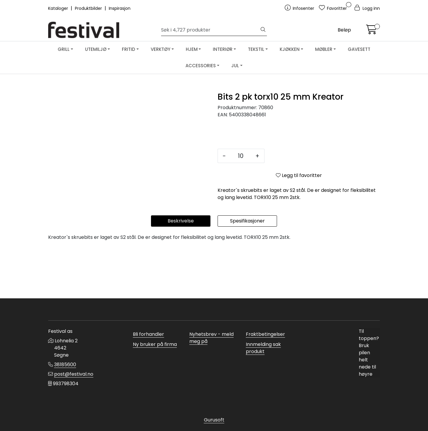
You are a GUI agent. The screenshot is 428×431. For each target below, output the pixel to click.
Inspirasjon (119, 8)
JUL (235, 65)
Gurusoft (214, 419)
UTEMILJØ (95, 49)
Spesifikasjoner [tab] (247, 271)
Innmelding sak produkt (263, 348)
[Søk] (210, 30)
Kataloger (58, 8)
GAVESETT (359, 49)
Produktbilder (89, 8)
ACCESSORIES (200, 65)
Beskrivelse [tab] (181, 271)
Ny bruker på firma (155, 344)
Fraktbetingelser (265, 334)
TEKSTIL (256, 49)
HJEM (192, 49)
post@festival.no (73, 374)
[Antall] (240, 156)
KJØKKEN (290, 49)
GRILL (64, 49)
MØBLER (323, 49)
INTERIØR (222, 49)
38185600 (65, 364)
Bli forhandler (148, 334)
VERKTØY (160, 49)
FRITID (128, 49)
